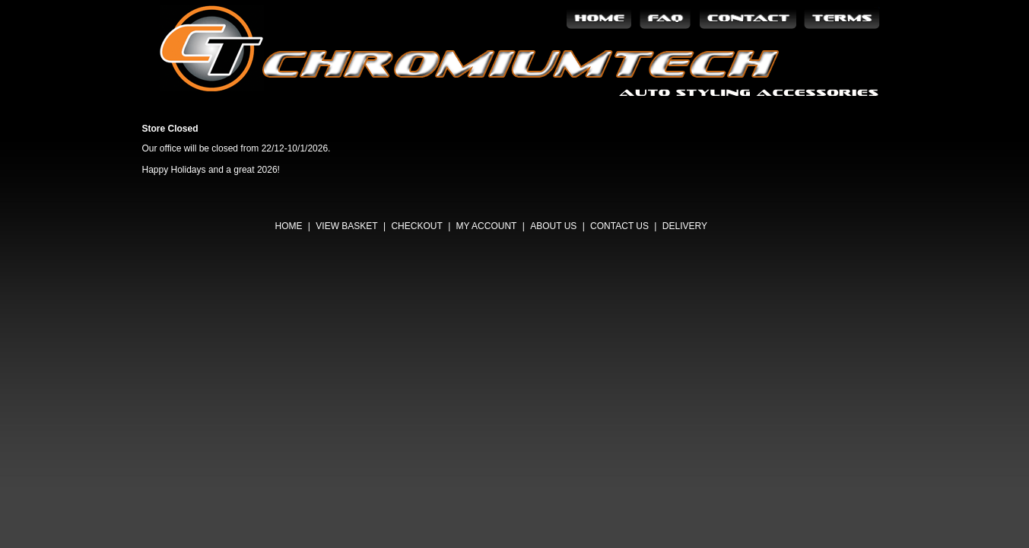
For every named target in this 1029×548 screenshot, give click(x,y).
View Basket (346, 226)
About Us (553, 226)
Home (289, 226)
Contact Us (619, 226)
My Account (486, 226)
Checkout (416, 226)
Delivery (684, 226)
